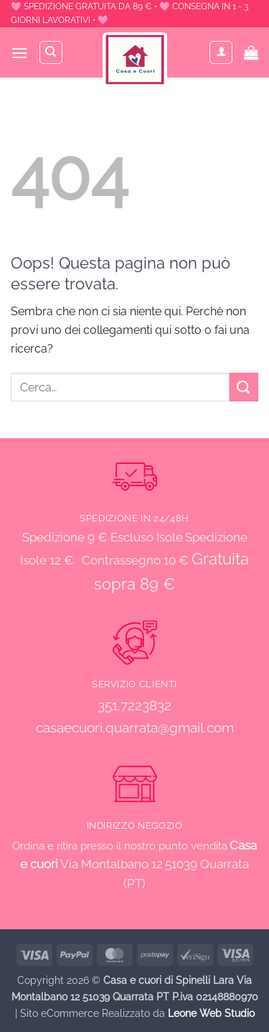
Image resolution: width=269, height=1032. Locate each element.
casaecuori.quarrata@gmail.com (135, 727)
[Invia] (244, 387)
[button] (19, 52)
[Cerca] (50, 52)
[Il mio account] (220, 52)
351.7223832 (134, 705)
